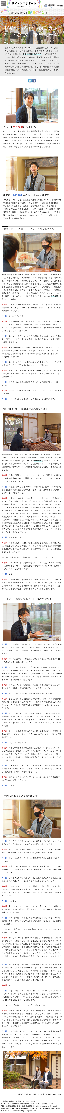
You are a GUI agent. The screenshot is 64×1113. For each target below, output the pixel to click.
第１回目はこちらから (32, 54)
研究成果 (54, 296)
